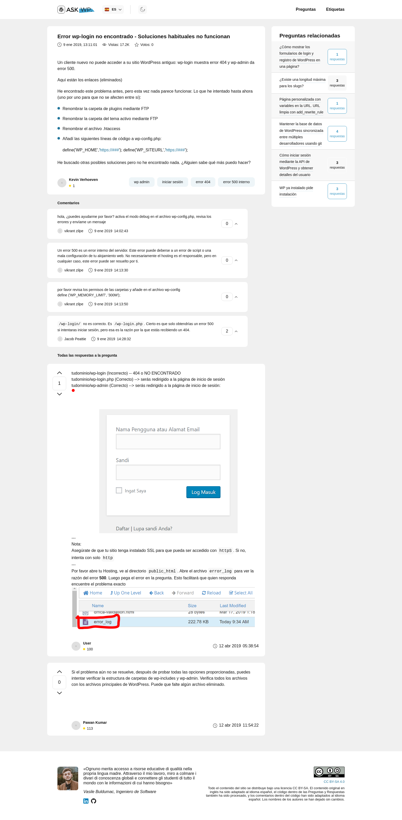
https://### (109, 150)
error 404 (203, 182)
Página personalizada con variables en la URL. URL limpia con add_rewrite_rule (301, 105)
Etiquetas (335, 9)
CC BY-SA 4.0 (334, 782)
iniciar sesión (172, 182)
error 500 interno (236, 182)
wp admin (141, 182)
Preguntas (306, 9)
